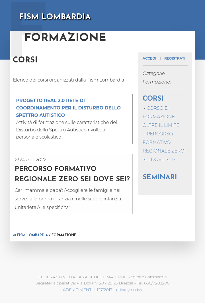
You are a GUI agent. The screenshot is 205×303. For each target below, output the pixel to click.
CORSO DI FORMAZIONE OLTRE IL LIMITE (161, 116)
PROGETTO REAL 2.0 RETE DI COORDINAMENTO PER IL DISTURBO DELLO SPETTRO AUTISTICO (68, 108)
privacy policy (129, 289)
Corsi (153, 98)
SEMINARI (160, 177)
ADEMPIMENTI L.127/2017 (87, 289)
